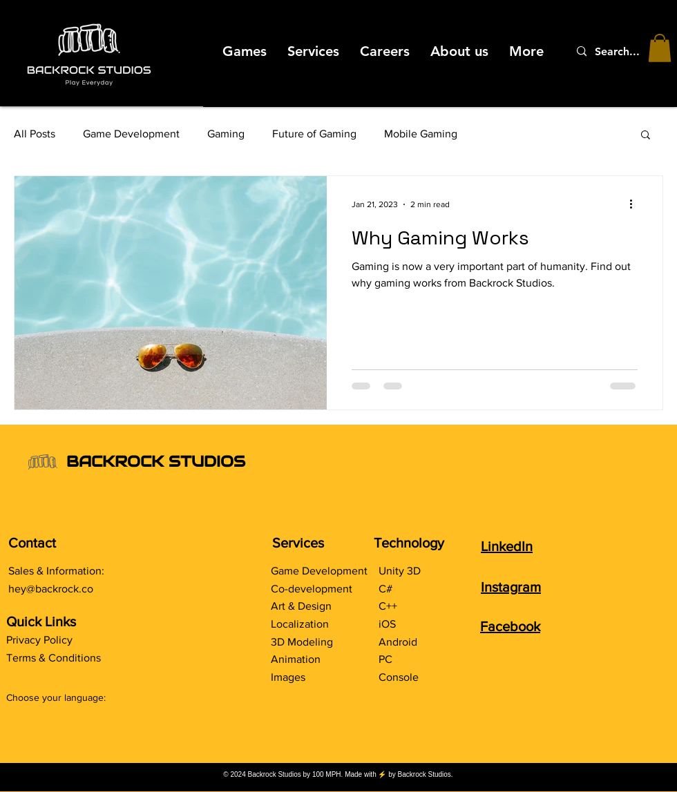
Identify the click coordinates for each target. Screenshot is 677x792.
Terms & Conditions (53, 658)
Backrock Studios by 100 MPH (294, 774)
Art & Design (301, 606)
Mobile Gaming (420, 133)
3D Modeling (302, 642)
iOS (387, 624)
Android (398, 642)
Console (399, 677)
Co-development (311, 589)
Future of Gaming (314, 133)
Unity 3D (400, 571)
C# (385, 589)
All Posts (34, 133)
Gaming (226, 133)
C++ (388, 606)
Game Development (131, 133)
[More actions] (635, 204)
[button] (659, 48)
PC (385, 659)
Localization (300, 624)
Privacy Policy (39, 640)
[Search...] (621, 51)
